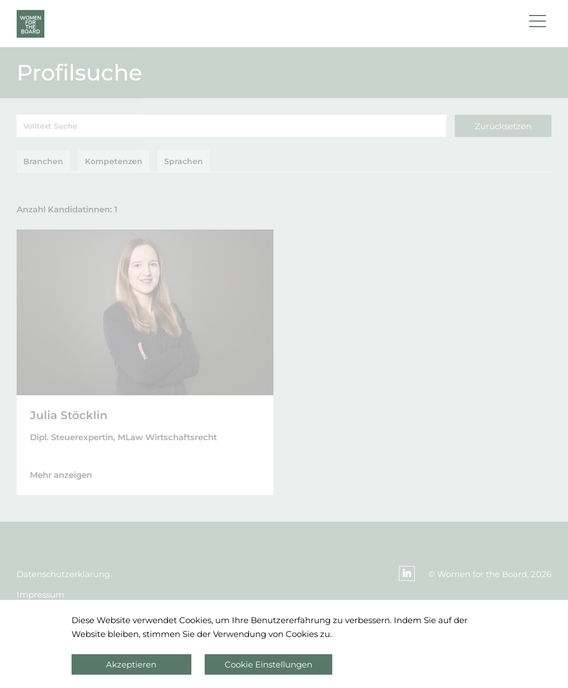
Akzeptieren (131, 664)
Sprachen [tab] (183, 161)
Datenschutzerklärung (63, 574)
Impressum (40, 594)
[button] (537, 24)
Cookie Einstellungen (268, 664)
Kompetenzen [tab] (114, 161)
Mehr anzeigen (61, 475)
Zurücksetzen (503, 126)
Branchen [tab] (43, 161)
